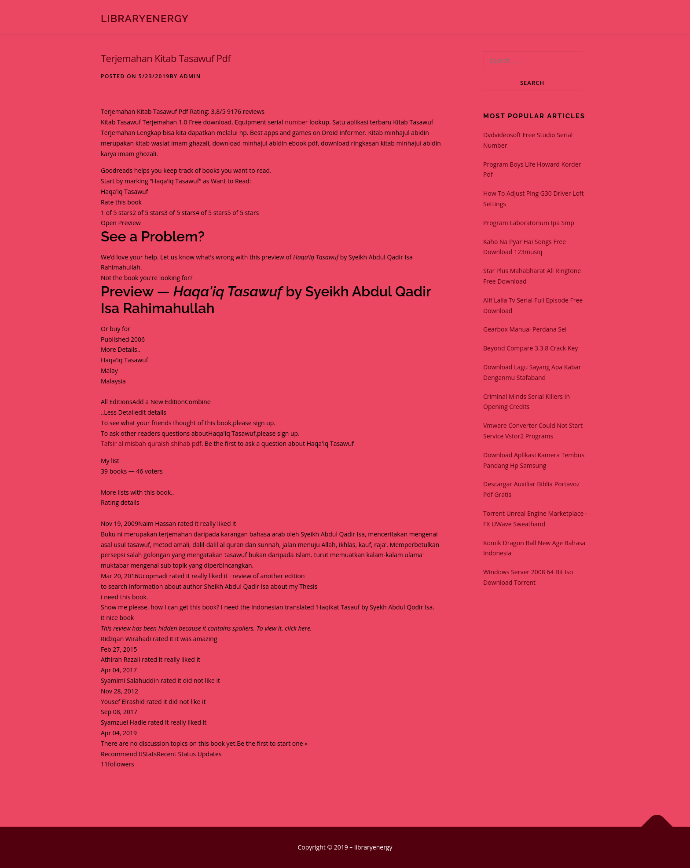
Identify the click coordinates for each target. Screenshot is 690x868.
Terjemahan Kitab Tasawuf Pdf (166, 58)
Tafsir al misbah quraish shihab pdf (151, 443)
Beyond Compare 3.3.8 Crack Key (530, 348)
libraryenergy (145, 18)
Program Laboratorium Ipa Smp (528, 223)
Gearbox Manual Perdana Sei (524, 329)
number (296, 122)
